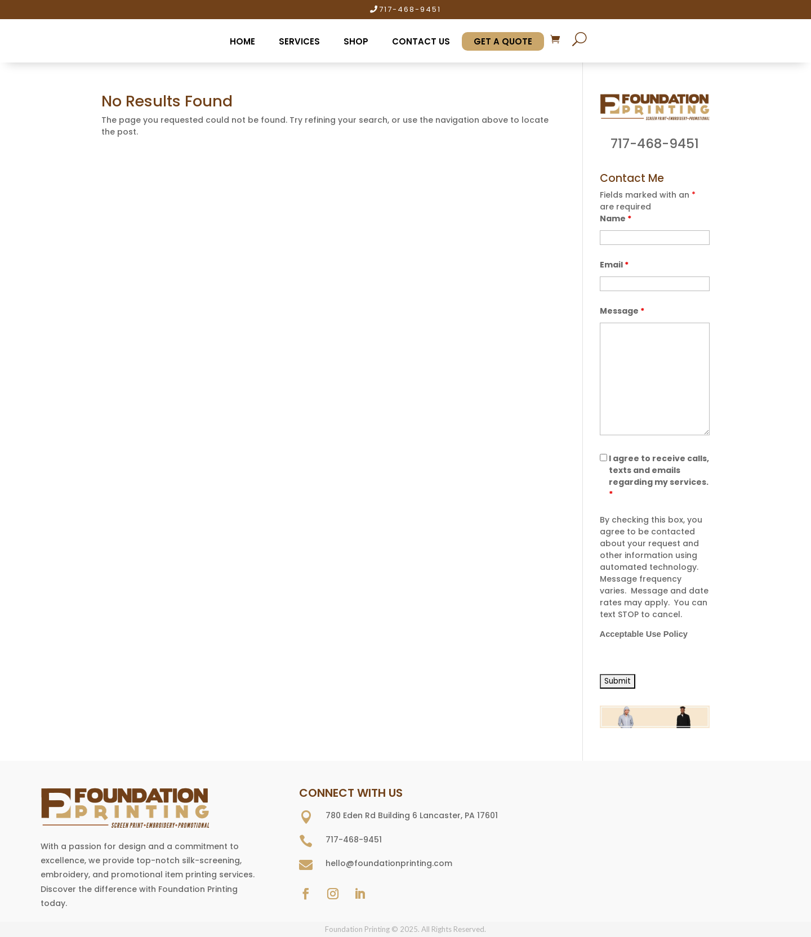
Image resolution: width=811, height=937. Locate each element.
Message (622, 310)
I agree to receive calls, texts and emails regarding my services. (659, 476)
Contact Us (421, 41)
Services (299, 41)
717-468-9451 (410, 9)
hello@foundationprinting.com (389, 863)
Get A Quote (503, 41)
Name (615, 218)
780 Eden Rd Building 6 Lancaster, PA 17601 (412, 815)
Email (614, 264)
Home (242, 41)
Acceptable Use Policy (644, 634)
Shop (356, 41)
